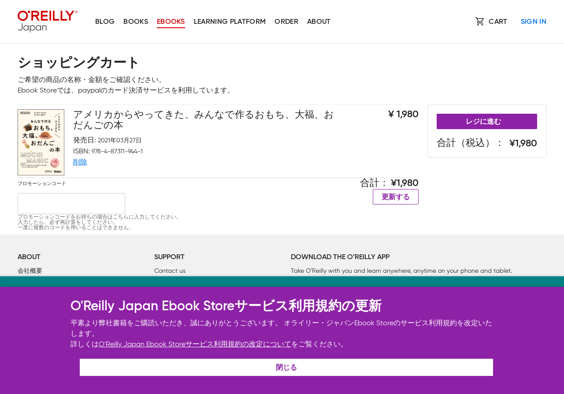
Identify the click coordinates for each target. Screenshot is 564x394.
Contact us (170, 271)
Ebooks (171, 22)
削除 (80, 162)
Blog (105, 22)
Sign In (533, 22)
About (319, 22)
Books (135, 22)
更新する (396, 197)
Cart (498, 22)
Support (169, 257)
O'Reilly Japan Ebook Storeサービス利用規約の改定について (195, 344)
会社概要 (30, 271)
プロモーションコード (42, 183)
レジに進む (483, 122)
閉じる (286, 368)
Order (286, 22)
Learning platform (230, 22)
